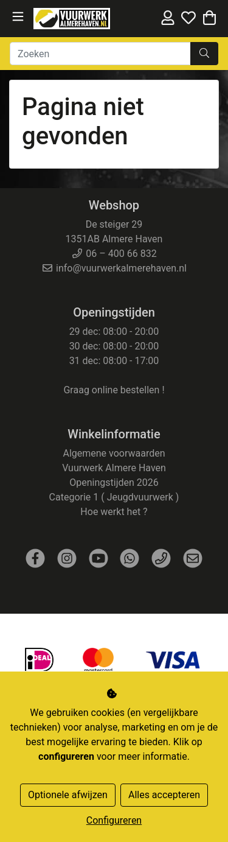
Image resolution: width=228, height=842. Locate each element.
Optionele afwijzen (68, 795)
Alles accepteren (164, 795)
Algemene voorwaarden (114, 453)
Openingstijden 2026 (114, 482)
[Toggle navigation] (18, 16)
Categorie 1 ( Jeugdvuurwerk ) (114, 497)
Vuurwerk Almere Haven (114, 468)
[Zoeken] (100, 53)
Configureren (114, 820)
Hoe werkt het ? (113, 511)
